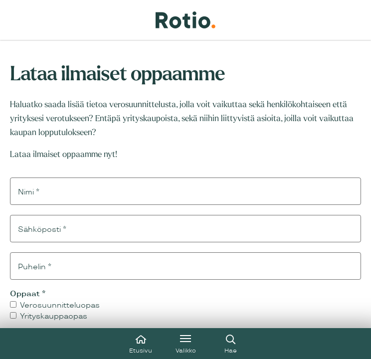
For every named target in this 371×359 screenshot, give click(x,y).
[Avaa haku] (230, 343)
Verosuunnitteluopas (55, 305)
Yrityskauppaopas (48, 316)
